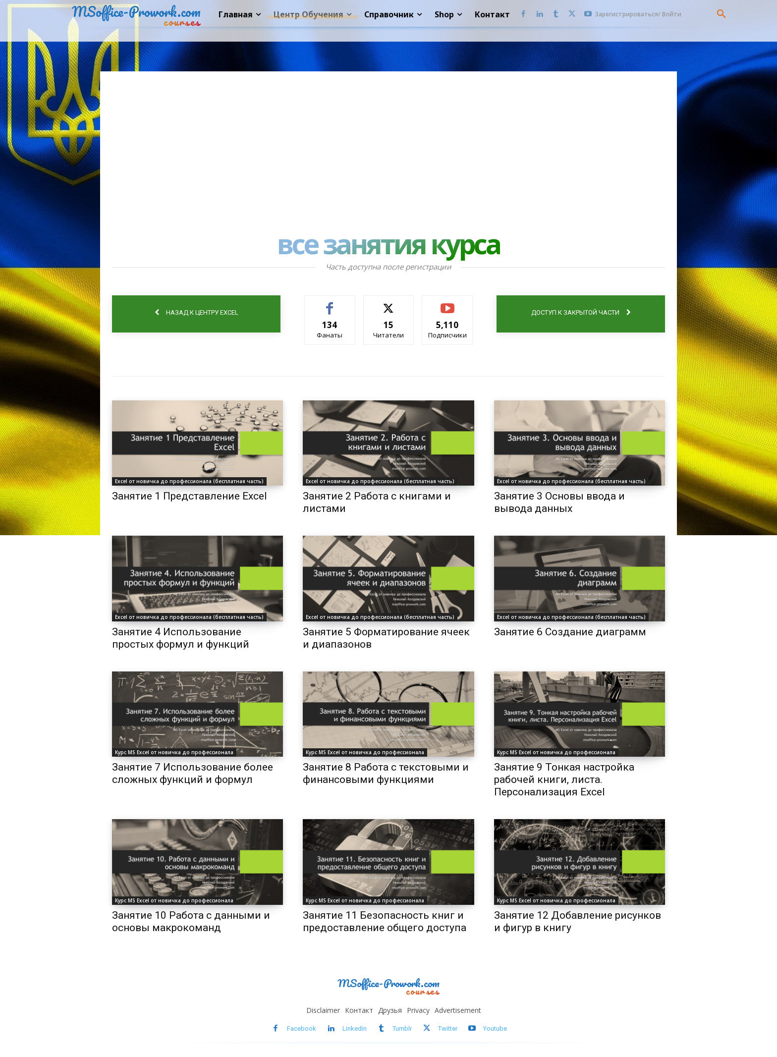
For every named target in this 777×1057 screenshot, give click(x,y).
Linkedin (354, 1028)
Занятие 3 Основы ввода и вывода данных (559, 502)
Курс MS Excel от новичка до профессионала (174, 752)
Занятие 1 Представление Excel (189, 496)
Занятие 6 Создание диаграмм (570, 632)
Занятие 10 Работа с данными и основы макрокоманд (191, 921)
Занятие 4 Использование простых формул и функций (180, 638)
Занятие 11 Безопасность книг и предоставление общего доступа (384, 921)
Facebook (301, 1028)
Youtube (495, 1028)
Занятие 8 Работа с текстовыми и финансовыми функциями (386, 773)
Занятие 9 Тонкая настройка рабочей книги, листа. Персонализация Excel (564, 779)
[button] (721, 14)
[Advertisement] (388, 145)
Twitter (447, 1028)
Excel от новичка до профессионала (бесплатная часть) (189, 481)
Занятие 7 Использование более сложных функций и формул (192, 773)
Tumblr (402, 1028)
